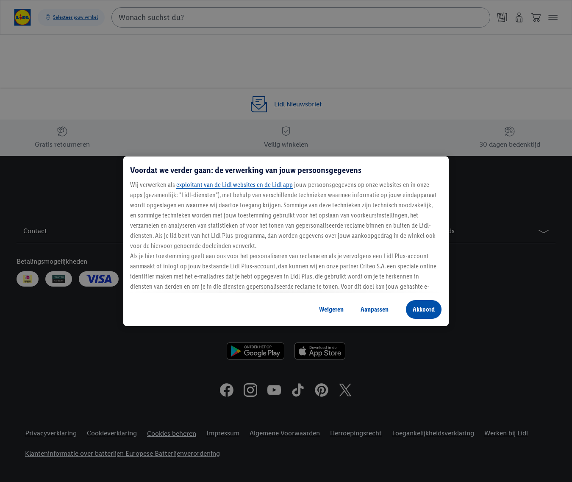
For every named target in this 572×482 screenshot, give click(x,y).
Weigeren (331, 309)
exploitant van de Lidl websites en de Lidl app (234, 185)
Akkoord (424, 309)
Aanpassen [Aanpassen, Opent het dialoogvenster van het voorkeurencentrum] (375, 309)
